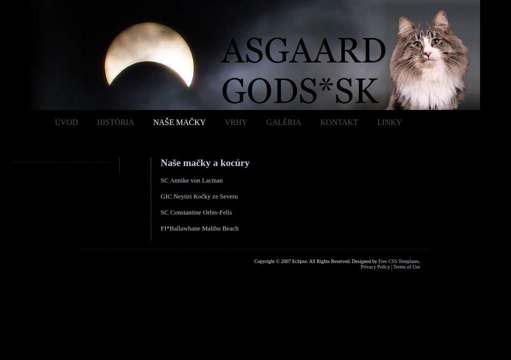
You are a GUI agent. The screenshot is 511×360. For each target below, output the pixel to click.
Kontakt (339, 122)
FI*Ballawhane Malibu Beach (200, 228)
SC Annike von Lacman (192, 180)
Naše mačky (179, 122)
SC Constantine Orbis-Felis (196, 212)
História (115, 122)
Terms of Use (406, 267)
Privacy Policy (375, 267)
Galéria (283, 122)
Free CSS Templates (398, 261)
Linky (389, 122)
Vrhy (236, 122)
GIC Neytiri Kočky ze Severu (199, 196)
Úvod (66, 122)
